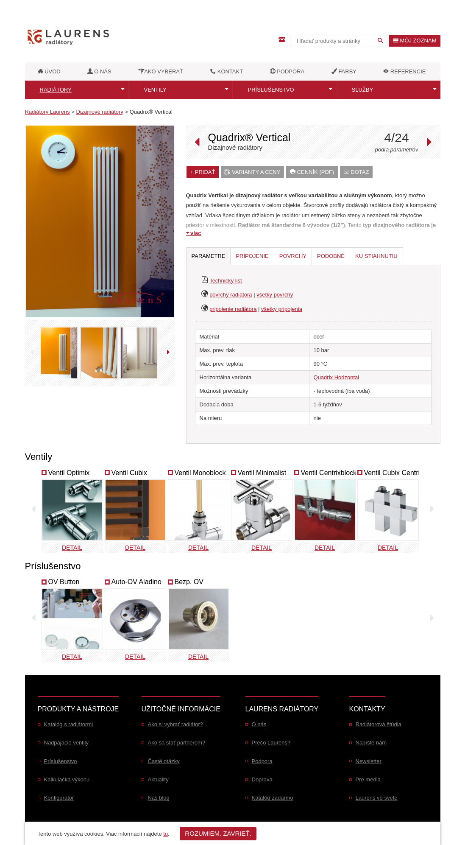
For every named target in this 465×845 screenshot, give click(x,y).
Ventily (155, 90)
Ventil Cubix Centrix (393, 472)
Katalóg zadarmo (272, 798)
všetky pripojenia (281, 309)
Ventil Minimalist (262, 472)
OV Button (64, 581)
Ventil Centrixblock (329, 472)
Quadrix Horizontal (336, 377)
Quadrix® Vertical (151, 112)
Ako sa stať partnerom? (177, 742)
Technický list (225, 280)
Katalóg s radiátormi (68, 724)
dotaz (356, 172)
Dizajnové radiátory (99, 112)
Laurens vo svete (377, 798)
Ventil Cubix (129, 472)
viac (193, 233)
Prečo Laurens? (271, 742)
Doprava (262, 779)
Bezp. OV (189, 581)
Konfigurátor (59, 798)
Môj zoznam (415, 40)
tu (165, 834)
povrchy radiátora (230, 294)
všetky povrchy (274, 294)
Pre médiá (368, 779)
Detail (72, 547)
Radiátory (56, 90)
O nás (259, 724)
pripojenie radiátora (232, 309)
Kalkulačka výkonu (67, 779)
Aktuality (158, 779)
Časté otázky (164, 761)
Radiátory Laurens (47, 112)
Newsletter (368, 761)
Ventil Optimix (69, 472)
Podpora (262, 761)
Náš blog (159, 798)
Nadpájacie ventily (66, 742)
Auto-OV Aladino (136, 581)
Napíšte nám (371, 742)
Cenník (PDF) (312, 172)
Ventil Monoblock (200, 472)
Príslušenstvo (271, 90)
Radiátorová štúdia (378, 724)
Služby (362, 90)
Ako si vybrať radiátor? (175, 724)
